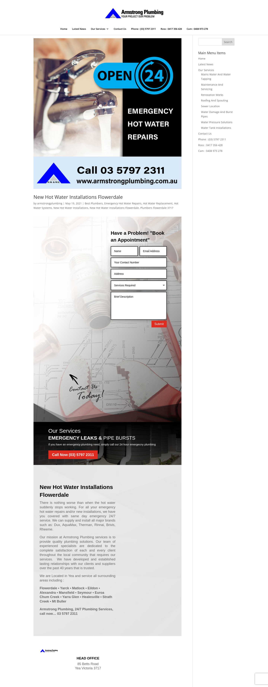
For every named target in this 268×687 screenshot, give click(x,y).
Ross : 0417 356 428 (171, 29)
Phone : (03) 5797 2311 (143, 29)
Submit (159, 324)
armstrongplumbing (49, 203)
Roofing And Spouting (214, 100)
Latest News (79, 29)
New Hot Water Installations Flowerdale (78, 197)
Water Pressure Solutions (216, 122)
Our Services (98, 29)
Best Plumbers (94, 203)
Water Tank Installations (216, 128)
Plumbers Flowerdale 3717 (156, 208)
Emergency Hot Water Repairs (122, 203)
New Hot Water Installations (70, 208)
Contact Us (120, 29)
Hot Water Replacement (158, 203)
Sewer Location (210, 106)
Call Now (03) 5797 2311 (73, 432)
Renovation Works (212, 95)
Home (63, 29)
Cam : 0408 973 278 (197, 29)
